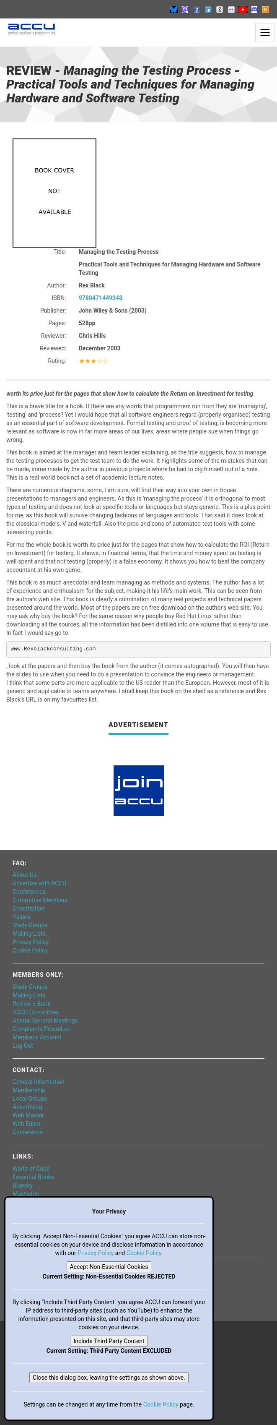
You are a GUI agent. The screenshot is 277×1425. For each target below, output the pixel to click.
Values (21, 916)
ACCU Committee (35, 1012)
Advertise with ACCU (39, 883)
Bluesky (23, 1185)
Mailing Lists (29, 933)
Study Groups (30, 925)
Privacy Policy (31, 942)
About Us (24, 875)
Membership (29, 1090)
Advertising (27, 1107)
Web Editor (27, 1123)
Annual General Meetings (45, 1020)
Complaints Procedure (42, 1029)
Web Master (28, 1115)
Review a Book (31, 1003)
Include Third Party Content (108, 1341)
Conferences (29, 891)
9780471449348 (100, 298)
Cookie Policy (30, 950)
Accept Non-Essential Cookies (109, 1266)
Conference (27, 1132)
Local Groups (30, 1098)
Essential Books (33, 1177)
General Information (39, 1081)
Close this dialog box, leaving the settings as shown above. (109, 1377)
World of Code (31, 1168)
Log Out (23, 1045)
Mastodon (26, 1193)
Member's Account (37, 1037)
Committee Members (40, 900)
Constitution (28, 908)
